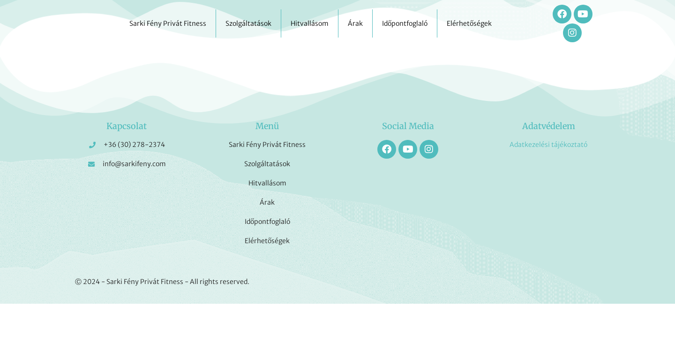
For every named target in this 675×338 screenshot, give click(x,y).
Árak (355, 23)
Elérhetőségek (469, 23)
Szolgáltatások (248, 23)
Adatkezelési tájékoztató (548, 144)
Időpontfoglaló (405, 23)
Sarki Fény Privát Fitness (167, 23)
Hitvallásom (310, 23)
